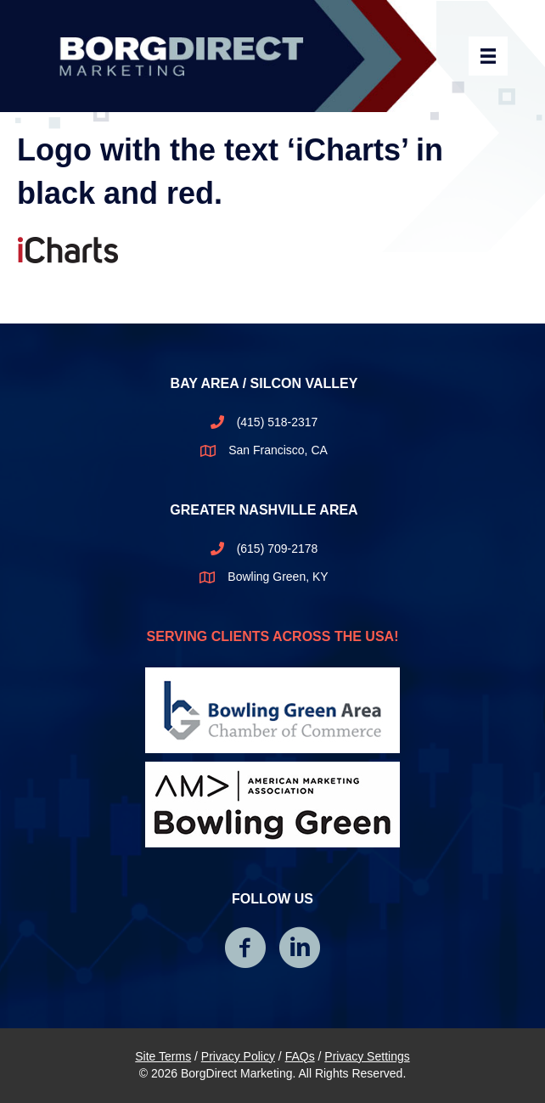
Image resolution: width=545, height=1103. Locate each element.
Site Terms (163, 1056)
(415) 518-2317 (277, 422)
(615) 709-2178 (277, 548)
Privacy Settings (366, 1056)
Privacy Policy (238, 1056)
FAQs (300, 1056)
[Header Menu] (488, 56)
